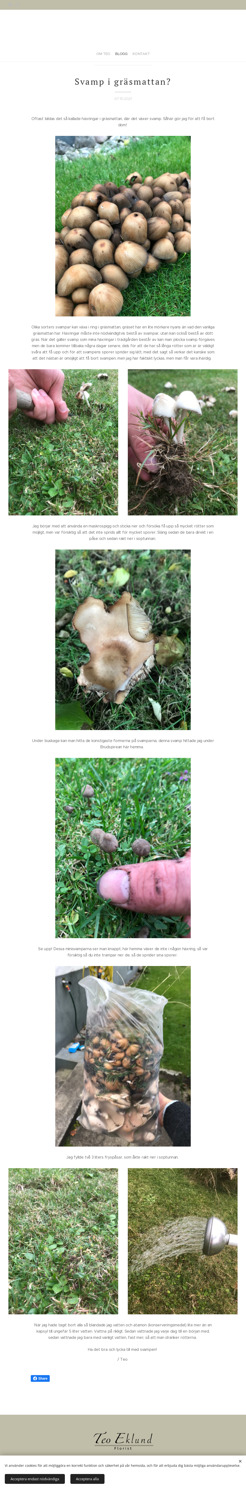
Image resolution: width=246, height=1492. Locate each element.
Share (40, 1378)
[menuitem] (114, 52)
